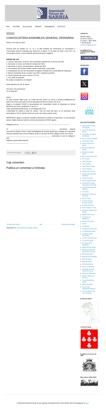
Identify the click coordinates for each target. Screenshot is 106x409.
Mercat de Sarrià (87, 254)
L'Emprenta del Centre (89, 229)
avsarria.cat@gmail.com (88, 45)
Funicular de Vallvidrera (86, 218)
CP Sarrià (85, 192)
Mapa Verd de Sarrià (89, 247)
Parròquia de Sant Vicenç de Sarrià (88, 270)
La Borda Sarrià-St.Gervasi (87, 234)
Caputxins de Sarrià (88, 166)
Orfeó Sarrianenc (87, 264)
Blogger (86, 403)
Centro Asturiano (87, 178)
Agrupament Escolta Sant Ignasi (88, 126)
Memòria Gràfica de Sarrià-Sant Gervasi (88, 250)
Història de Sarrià (88, 221)
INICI (8, 26)
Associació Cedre (88, 141)
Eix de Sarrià (86, 198)
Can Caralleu (86, 164)
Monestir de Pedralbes (89, 257)
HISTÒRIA (16, 26)
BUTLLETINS (27, 26)
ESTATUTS (61, 26)
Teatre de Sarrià (87, 284)
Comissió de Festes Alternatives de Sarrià (89, 184)
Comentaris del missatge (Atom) (26, 228)
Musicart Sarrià (87, 261)
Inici (40, 224)
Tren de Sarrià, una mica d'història (88, 292)
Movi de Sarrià (87, 259)
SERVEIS (38, 26)
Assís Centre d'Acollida (89, 138)
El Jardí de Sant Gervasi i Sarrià (87, 202)
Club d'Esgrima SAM (89, 181)
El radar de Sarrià (88, 205)
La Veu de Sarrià (87, 240)
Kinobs (84, 224)
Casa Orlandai (87, 169)
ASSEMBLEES (50, 26)
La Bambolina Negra (88, 231)
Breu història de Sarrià (89, 156)
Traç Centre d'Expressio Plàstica (88, 288)
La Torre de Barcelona (89, 238)
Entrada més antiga (68, 224)
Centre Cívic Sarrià (88, 171)
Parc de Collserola (88, 266)
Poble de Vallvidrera (88, 273)
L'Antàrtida (85, 226)
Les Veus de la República (87, 244)
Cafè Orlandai (86, 161)
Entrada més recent (13, 224)
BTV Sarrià (85, 159)
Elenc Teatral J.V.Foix (89, 208)
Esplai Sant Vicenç (88, 214)
